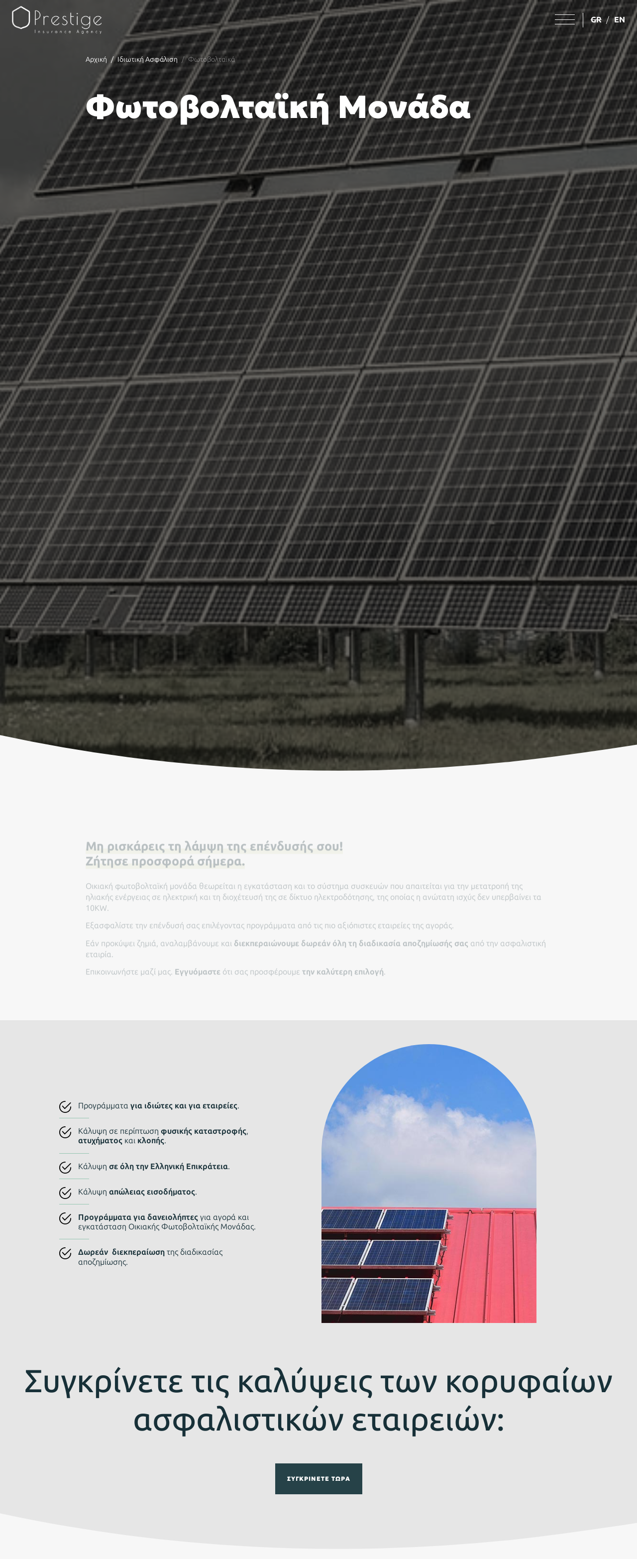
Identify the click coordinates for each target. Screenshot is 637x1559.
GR (596, 19)
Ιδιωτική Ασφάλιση (147, 59)
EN (619, 19)
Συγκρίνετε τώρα (318, 1478)
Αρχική (96, 59)
